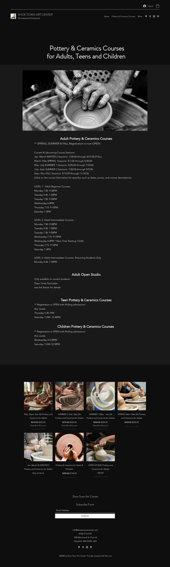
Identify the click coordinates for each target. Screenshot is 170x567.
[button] (157, 6)
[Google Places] (146, 16)
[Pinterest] (158, 16)
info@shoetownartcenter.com (85, 530)
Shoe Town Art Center (85, 496)
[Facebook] (150, 16)
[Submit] (85, 516)
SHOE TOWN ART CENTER (35, 15)
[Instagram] (154, 16)
